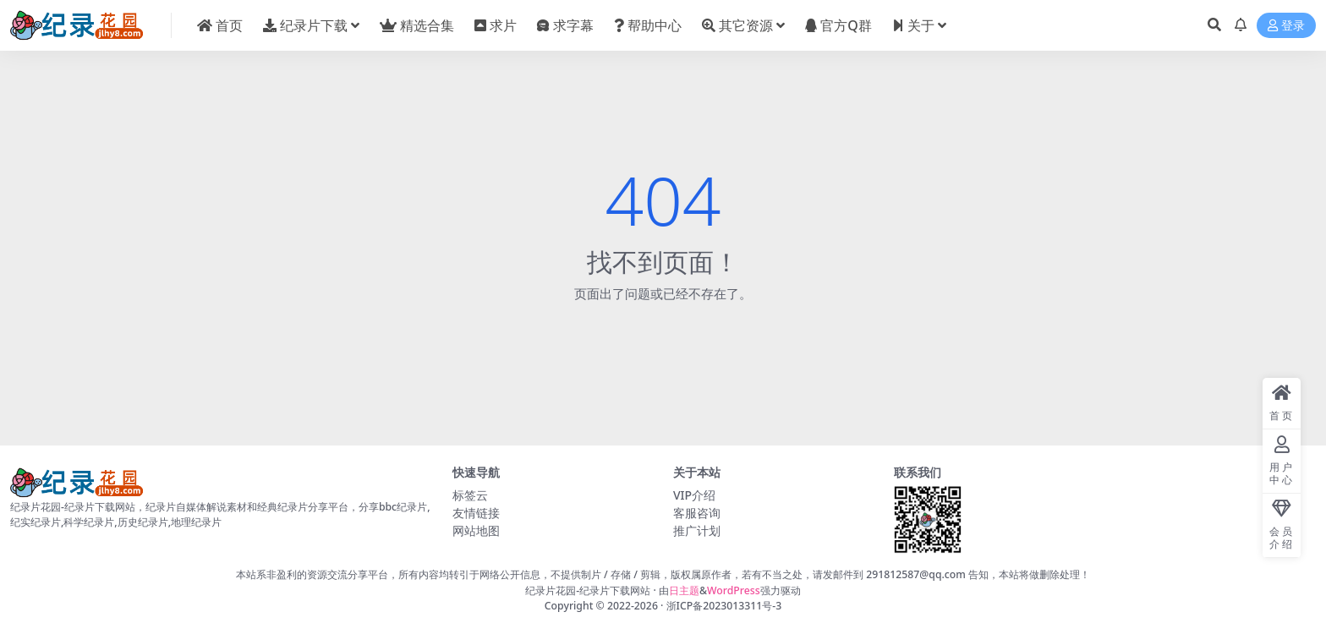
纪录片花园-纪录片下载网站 (587, 590)
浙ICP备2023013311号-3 (724, 605)
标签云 (470, 495)
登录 (1286, 25)
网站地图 (476, 530)
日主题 (684, 590)
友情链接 (476, 513)
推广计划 (697, 530)
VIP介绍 (694, 495)
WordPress (733, 590)
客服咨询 (697, 513)
